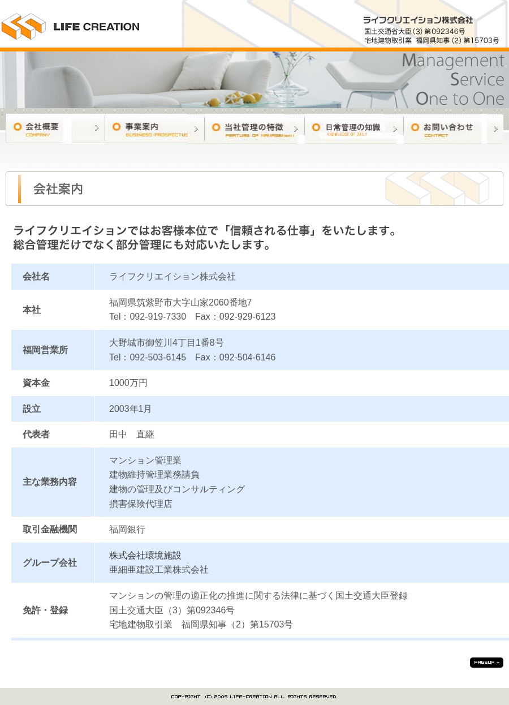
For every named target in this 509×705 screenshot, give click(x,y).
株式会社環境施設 (145, 555)
